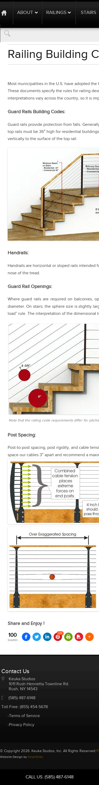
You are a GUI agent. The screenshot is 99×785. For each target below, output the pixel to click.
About (25, 12)
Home (6, 12)
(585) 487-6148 (21, 697)
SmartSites (35, 757)
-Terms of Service (24, 715)
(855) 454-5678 (34, 706)
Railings (56, 12)
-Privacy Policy (21, 724)
